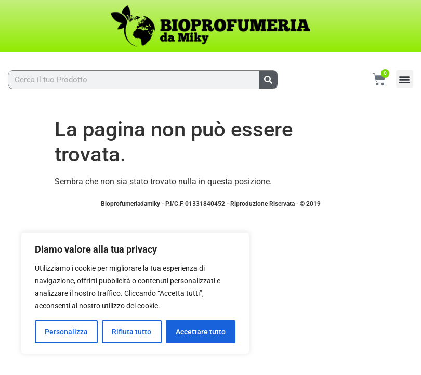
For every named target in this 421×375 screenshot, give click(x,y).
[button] (404, 79)
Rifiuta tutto (131, 332)
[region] (135, 293)
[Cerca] (268, 80)
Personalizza (66, 332)
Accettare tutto (201, 332)
